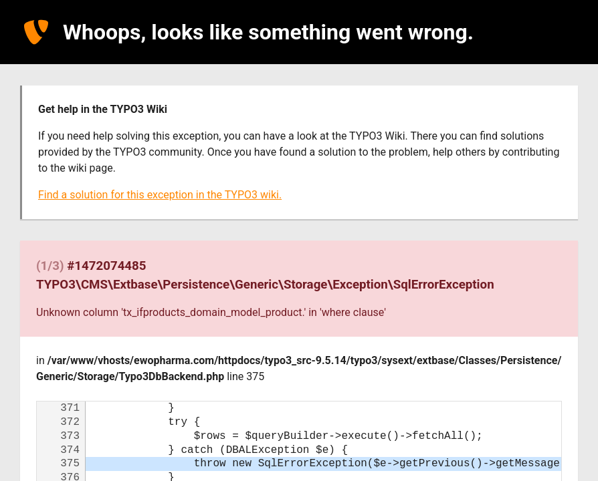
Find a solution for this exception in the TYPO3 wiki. (160, 194)
